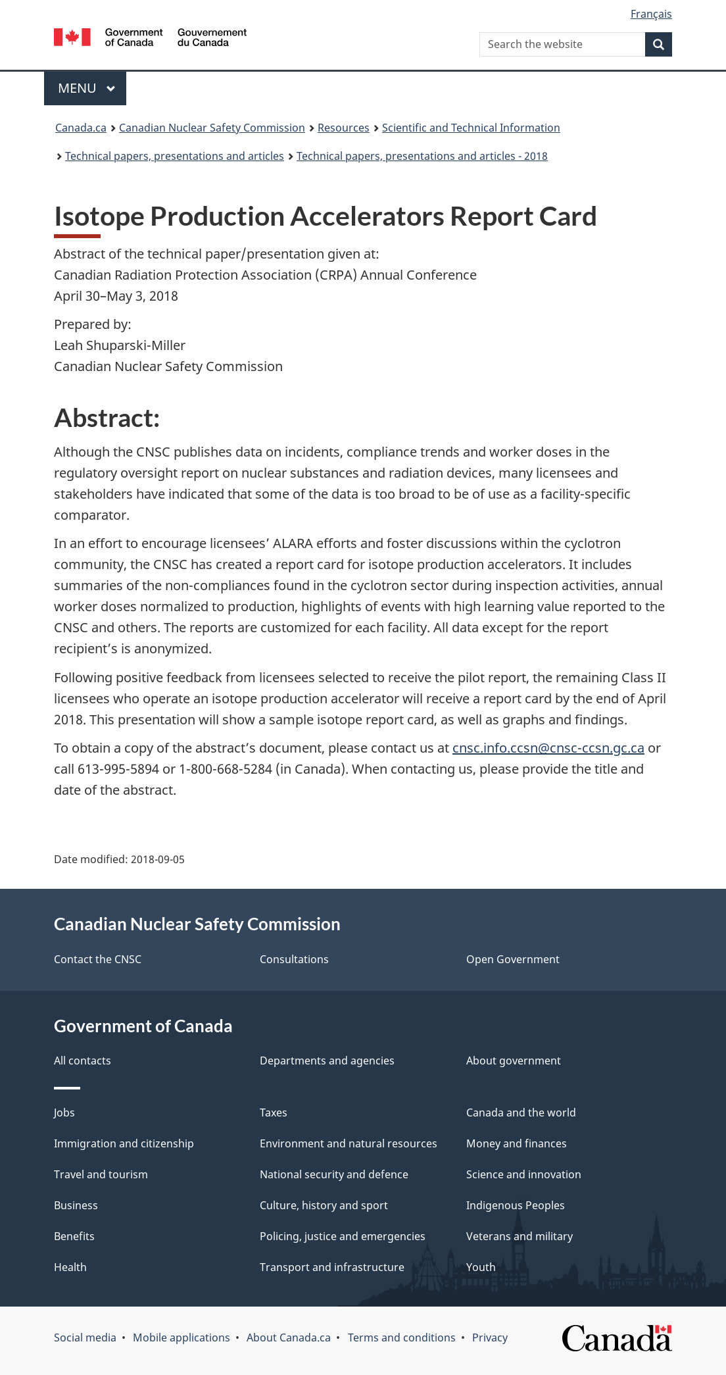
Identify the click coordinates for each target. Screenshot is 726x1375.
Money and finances (516, 1143)
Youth (481, 1267)
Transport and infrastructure (332, 1267)
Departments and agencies (327, 1060)
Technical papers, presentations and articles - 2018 (422, 156)
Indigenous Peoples (515, 1205)
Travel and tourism (101, 1174)
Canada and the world (521, 1112)
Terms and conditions (402, 1337)
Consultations (294, 959)
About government (513, 1060)
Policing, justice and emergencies (342, 1236)
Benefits (74, 1236)
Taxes (273, 1112)
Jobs (64, 1112)
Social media (85, 1337)
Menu (87, 88)
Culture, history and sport (324, 1205)
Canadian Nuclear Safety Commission (212, 127)
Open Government (513, 959)
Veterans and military (519, 1236)
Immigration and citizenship (124, 1143)
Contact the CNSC (97, 959)
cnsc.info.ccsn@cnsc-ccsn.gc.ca (548, 748)
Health (70, 1267)
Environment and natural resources (348, 1143)
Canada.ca (81, 127)
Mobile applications (181, 1337)
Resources (344, 127)
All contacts (82, 1060)
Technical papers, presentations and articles (174, 156)
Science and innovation (523, 1174)
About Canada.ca (289, 1337)
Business (76, 1205)
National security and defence (334, 1174)
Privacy (490, 1337)
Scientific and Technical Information (471, 127)
